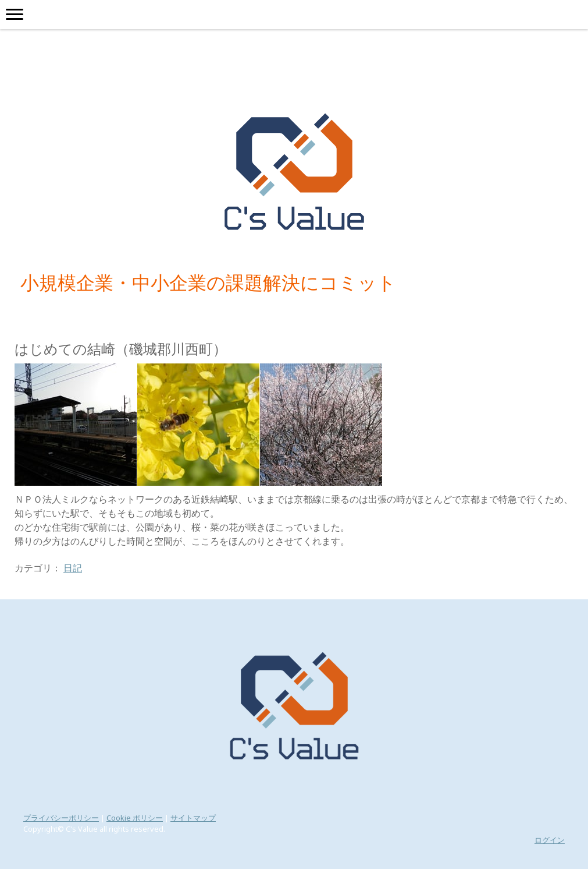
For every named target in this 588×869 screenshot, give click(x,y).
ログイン (549, 840)
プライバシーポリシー (61, 818)
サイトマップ (193, 818)
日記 (72, 567)
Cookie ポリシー (134, 818)
